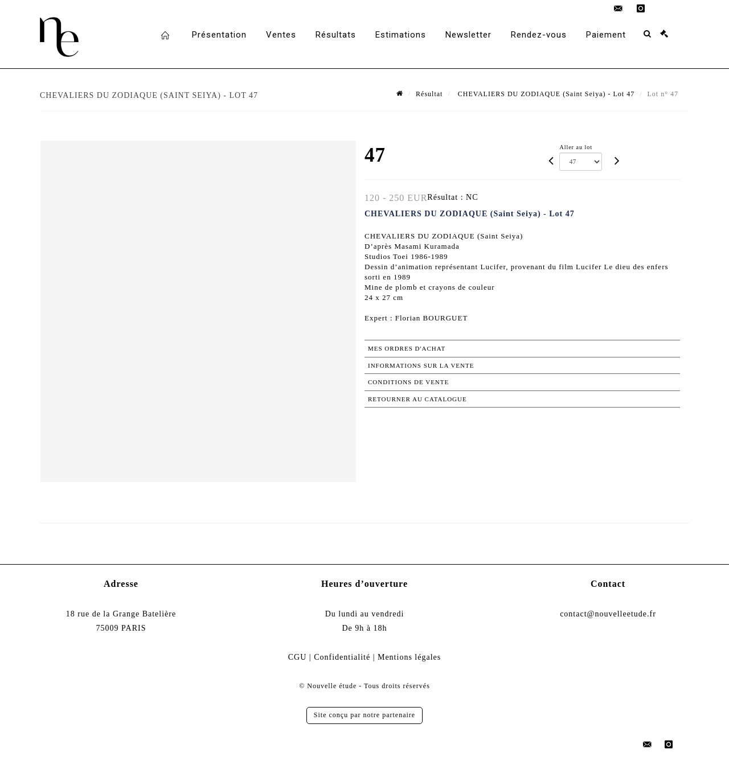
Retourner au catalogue (417, 399)
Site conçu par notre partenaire (364, 715)
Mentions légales (409, 657)
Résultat (429, 94)
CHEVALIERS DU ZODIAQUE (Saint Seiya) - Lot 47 (545, 94)
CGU (297, 657)
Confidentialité (342, 657)
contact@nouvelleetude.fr (608, 614)
